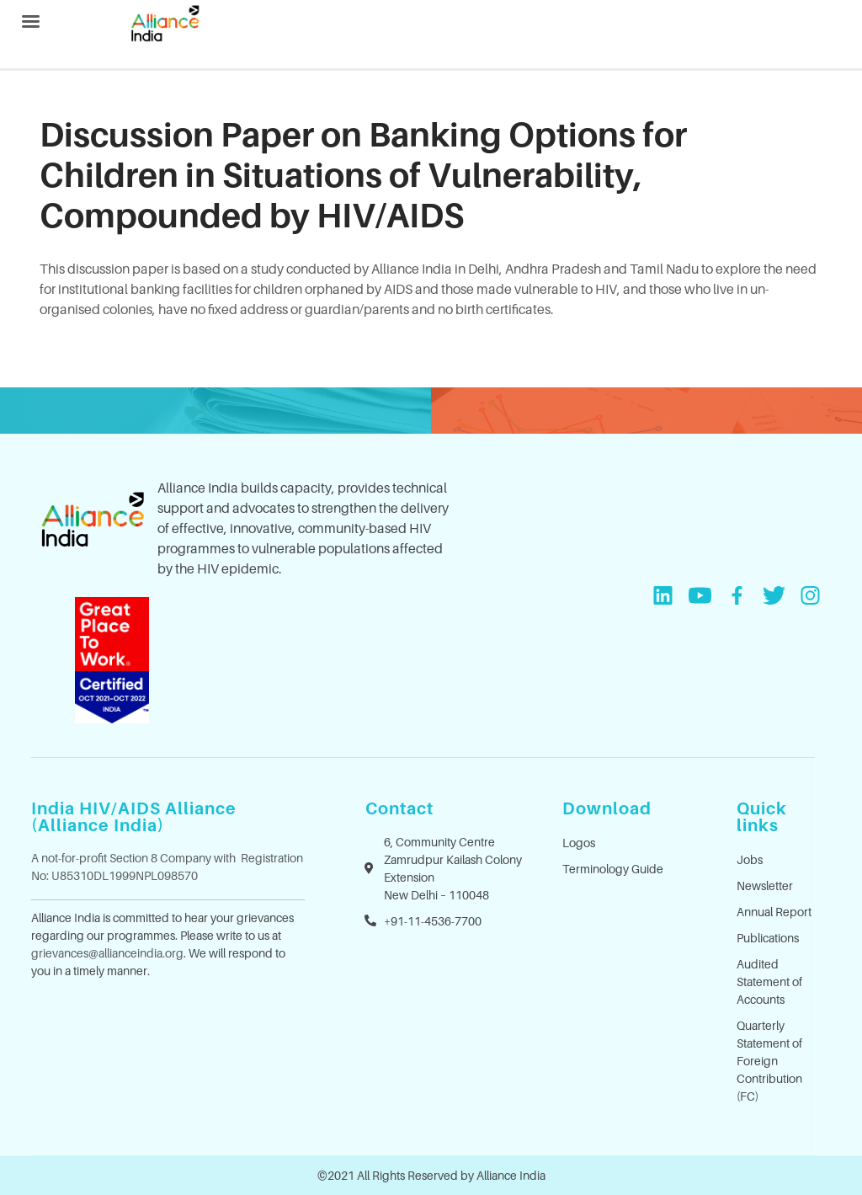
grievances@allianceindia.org (107, 953)
